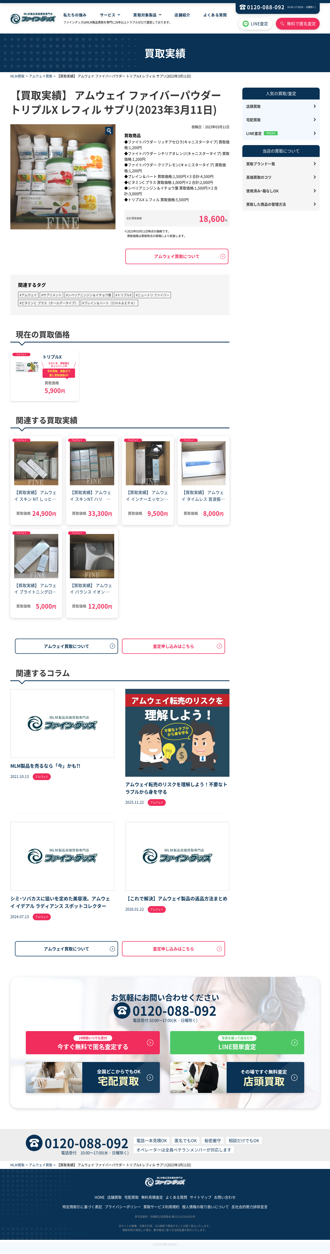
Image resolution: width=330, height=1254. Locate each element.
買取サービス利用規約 (161, 1211)
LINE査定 (259, 23)
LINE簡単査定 (237, 1045)
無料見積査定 (152, 1201)
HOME (100, 1201)
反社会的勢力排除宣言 (250, 1211)
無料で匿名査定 (301, 23)
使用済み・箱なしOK (262, 190)
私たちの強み (75, 14)
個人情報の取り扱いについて (205, 1211)
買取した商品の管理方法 (266, 204)
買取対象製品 (145, 14)
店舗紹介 (182, 14)
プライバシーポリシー (123, 1211)
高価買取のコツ (258, 177)
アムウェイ (21, 354)
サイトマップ (200, 1201)
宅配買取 (253, 119)
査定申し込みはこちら (173, 646)
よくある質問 (215, 14)
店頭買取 (253, 106)
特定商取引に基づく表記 (82, 1211)
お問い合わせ (225, 1201)
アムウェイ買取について (177, 256)
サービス (108, 14)
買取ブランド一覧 (260, 163)
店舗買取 (114, 1201)
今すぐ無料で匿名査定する (92, 1045)
